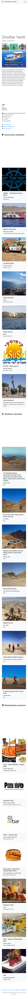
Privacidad (4, 990)
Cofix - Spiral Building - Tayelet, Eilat (13, 765)
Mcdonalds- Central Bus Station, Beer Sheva (11, 870)
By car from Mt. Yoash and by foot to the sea (13, 515)
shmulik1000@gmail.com (9, 126)
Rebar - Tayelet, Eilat (10, 835)
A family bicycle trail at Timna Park (13, 692)
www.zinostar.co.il (7, 128)
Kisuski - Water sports (10, 366)
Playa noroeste (8, 298)
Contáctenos (23, 990)
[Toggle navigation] (25, 2)
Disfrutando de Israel (10, 1)
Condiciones (10, 990)
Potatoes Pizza (8, 800)
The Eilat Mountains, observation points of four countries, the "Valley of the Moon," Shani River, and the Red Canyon (14, 476)
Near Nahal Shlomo (10, 589)
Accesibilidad (17, 990)
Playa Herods (7, 332)
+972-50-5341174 (7, 124)
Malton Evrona (8, 623)
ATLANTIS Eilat (8, 263)
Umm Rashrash (8, 400)
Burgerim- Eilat (8, 905)
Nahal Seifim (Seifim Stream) (13, 657)
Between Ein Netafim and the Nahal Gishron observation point (13, 552)
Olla (4, 975)
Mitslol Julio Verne (9, 229)
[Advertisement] (14, 20)
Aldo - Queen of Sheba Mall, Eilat (12, 940)
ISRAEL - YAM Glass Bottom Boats (12, 194)
